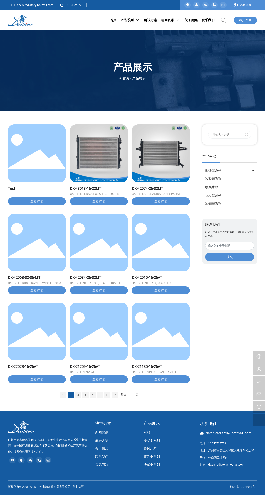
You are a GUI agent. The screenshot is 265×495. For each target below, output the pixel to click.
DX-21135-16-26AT (147, 366)
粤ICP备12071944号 (242, 486)
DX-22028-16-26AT (23, 366)
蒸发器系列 (152, 457)
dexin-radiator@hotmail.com (35, 5)
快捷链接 (103, 423)
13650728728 (74, 5)
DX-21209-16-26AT (85, 366)
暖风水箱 (150, 448)
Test (11, 188)
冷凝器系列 (152, 440)
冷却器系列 (152, 465)
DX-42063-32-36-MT (24, 277)
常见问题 (101, 465)
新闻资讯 (101, 432)
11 (107, 394)
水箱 (147, 432)
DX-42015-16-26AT (147, 277)
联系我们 (101, 457)
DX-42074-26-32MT (147, 188)
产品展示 (152, 423)
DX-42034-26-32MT (85, 277)
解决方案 (101, 440)
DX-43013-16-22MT (85, 188)
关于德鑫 (101, 448)
